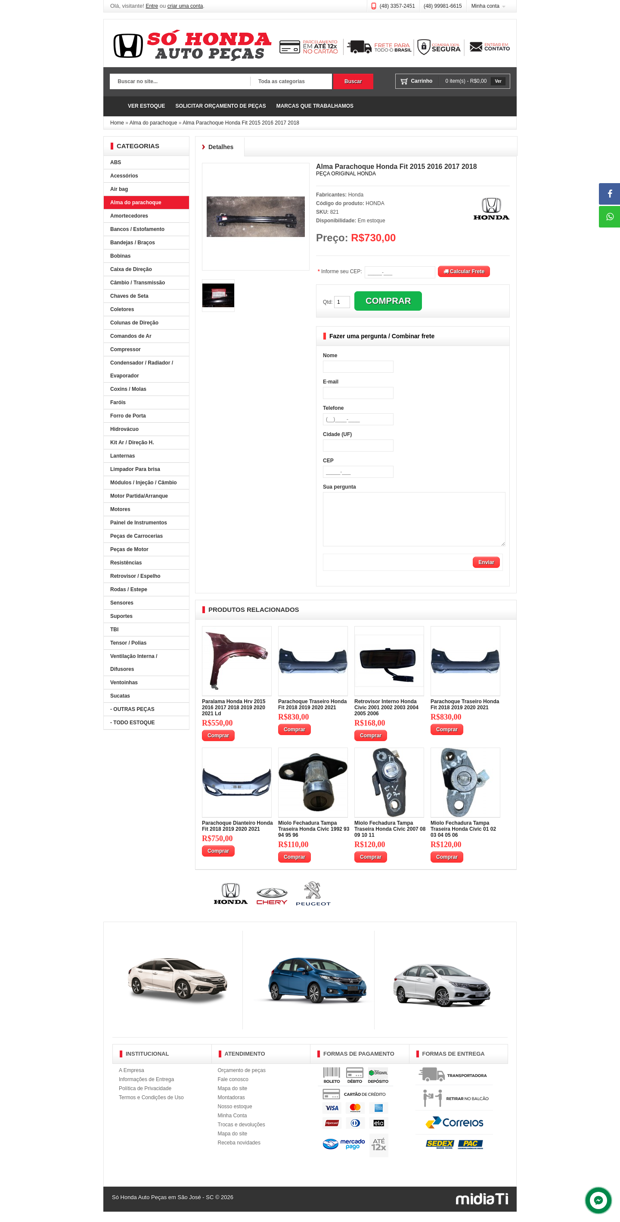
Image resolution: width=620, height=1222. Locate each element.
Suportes (121, 616)
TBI (114, 630)
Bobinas (120, 256)
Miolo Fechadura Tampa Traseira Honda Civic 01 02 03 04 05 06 (463, 839)
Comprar (218, 746)
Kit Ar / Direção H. (132, 443)
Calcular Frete (463, 271)
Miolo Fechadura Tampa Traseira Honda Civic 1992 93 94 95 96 (313, 839)
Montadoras (231, 1108)
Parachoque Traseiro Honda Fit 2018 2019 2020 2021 (312, 715)
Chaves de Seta (129, 296)
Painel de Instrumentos (138, 523)
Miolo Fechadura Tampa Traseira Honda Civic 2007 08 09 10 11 (389, 839)
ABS (115, 162)
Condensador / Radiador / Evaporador (141, 369)
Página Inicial (116, 106)
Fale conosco (233, 1090)
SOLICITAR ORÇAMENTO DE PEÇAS (220, 106)
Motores (120, 509)
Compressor (125, 349)
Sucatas (120, 696)
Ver (498, 81)
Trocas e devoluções (241, 1135)
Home (117, 123)
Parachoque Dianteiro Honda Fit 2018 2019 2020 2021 (237, 836)
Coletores (122, 309)
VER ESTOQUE (146, 106)
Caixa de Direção (131, 269)
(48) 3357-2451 (397, 6)
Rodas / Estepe (128, 589)
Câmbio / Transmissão (137, 283)
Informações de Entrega (146, 1090)
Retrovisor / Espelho (135, 576)
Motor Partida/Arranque (139, 496)
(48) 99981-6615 (443, 6)
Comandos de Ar (131, 336)
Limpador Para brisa (135, 469)
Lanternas (122, 456)
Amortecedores (129, 216)
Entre (152, 6)
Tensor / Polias (128, 643)
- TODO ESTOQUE (132, 723)
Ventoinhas (124, 683)
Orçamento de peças (242, 1081)
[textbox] (180, 81)
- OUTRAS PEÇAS (132, 709)
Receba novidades (239, 1153)
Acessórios (124, 176)
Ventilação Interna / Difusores (133, 662)
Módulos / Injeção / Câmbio (143, 483)
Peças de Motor (129, 549)
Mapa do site (233, 1099)
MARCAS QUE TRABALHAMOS (314, 106)
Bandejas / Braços (132, 243)
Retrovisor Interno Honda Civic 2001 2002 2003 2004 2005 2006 (386, 718)
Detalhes (220, 146)
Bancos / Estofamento (137, 229)
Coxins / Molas (128, 389)
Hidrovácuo (124, 429)
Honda (355, 195)
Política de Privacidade (145, 1099)
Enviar (486, 573)
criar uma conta (185, 6)
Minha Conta (232, 1126)
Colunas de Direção (134, 323)
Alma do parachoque (153, 123)
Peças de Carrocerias (136, 536)
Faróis (118, 402)
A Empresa (131, 1081)
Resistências (126, 563)
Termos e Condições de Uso (151, 1108)
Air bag (119, 189)
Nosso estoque (235, 1117)
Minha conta (485, 6)
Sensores (121, 603)
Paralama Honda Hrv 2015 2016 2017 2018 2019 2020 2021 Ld (233, 718)
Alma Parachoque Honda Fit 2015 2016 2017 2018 (241, 123)
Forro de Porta (128, 416)
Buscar (353, 81)
